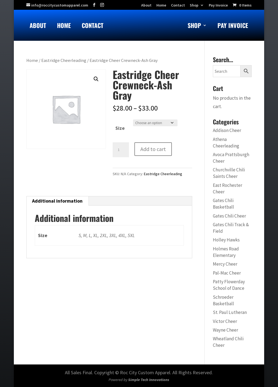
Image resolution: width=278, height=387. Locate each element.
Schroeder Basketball (223, 300)
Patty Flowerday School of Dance (229, 285)
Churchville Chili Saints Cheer (229, 173)
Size (120, 128)
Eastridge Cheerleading (63, 60)
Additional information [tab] (57, 201)
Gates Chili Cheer (229, 216)
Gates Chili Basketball (223, 203)
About (38, 26)
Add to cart (153, 149)
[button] (96, 79)
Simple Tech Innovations (148, 379)
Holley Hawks (226, 240)
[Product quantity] (121, 150)
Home (64, 26)
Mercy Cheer (225, 264)
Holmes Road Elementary (226, 252)
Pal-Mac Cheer (227, 273)
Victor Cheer (225, 321)
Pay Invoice (218, 5)
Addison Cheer (227, 130)
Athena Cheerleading (226, 142)
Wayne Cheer (225, 330)
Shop (194, 5)
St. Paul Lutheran (230, 312)
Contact (92, 26)
